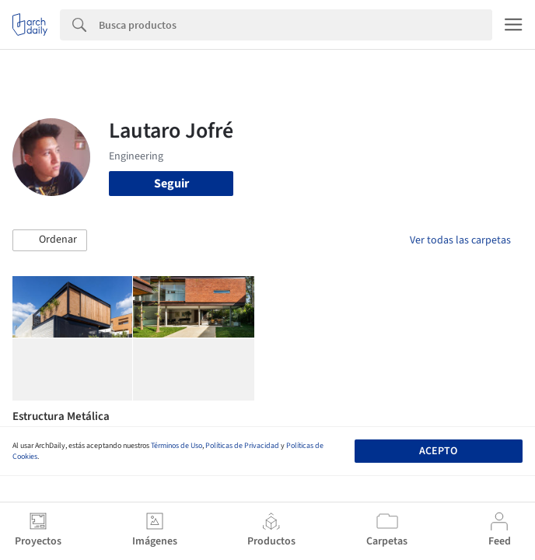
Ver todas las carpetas (460, 240)
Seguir (171, 183)
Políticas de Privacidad (242, 445)
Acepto (438, 451)
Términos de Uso (176, 445)
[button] (49, 240)
